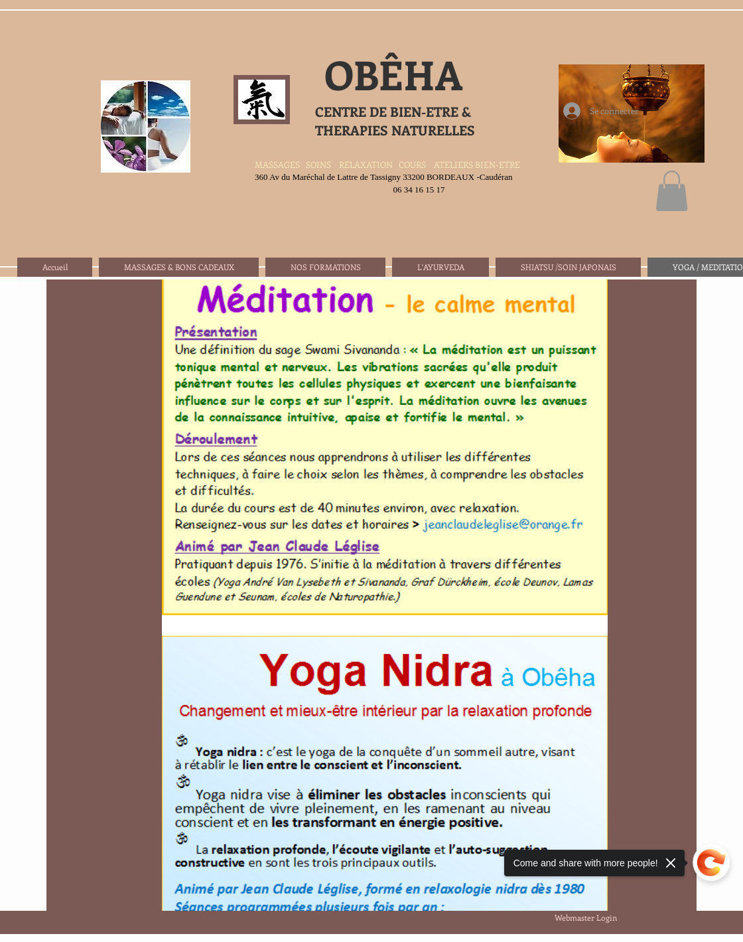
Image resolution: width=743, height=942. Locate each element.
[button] (672, 191)
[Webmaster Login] (585, 917)
